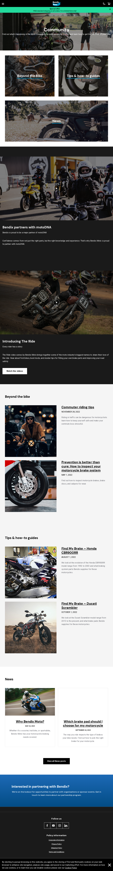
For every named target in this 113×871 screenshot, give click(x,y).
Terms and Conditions (56, 852)
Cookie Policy (71, 868)
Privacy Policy (56, 844)
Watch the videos (14, 371)
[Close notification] (110, 9)
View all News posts (56, 761)
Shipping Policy (56, 848)
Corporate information (56, 840)
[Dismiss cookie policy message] (109, 865)
